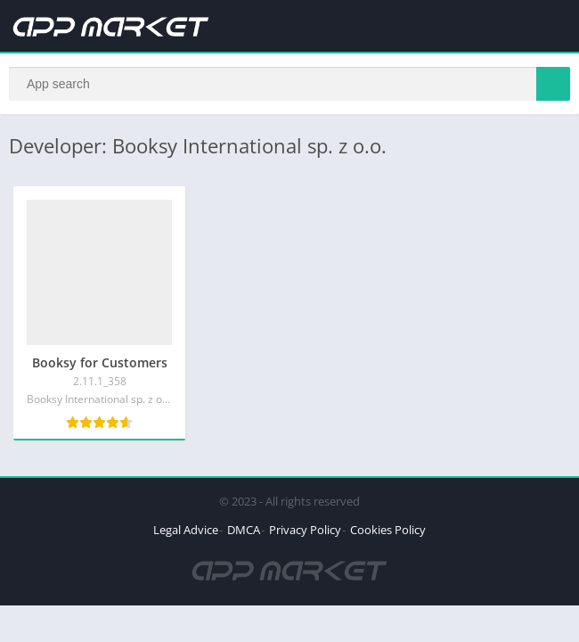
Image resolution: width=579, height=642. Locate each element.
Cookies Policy (388, 530)
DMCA (243, 530)
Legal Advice (185, 530)
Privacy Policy (305, 530)
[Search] (289, 84)
